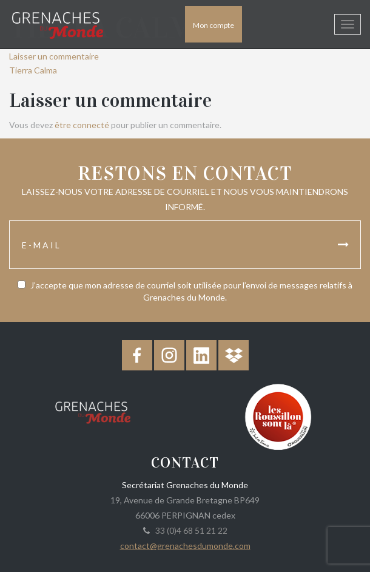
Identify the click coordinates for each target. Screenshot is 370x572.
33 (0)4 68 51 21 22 (189, 530)
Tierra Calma (33, 70)
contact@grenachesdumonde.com (185, 545)
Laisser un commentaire (54, 56)
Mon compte (213, 25)
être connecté (82, 125)
